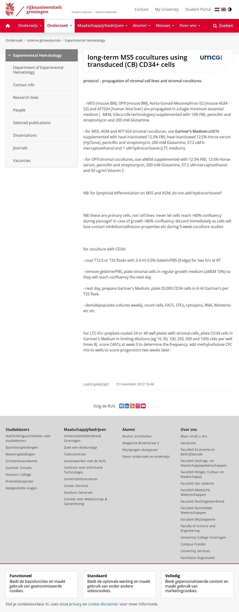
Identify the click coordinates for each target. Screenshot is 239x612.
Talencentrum (75, 454)
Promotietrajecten (20, 481)
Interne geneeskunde (43, 40)
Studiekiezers (17, 429)
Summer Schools (19, 467)
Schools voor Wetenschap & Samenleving (85, 501)
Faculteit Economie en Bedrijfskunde (198, 451)
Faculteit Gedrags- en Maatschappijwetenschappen (204, 463)
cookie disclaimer (103, 604)
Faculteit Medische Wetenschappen (195, 492)
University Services (195, 551)
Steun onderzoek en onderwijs (146, 456)
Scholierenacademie (21, 461)
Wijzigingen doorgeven (140, 449)
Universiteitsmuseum (80, 479)
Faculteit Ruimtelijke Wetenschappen (196, 510)
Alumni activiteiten (137, 436)
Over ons (189, 429)
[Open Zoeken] (223, 25)
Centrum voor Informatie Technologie (83, 469)
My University (167, 9)
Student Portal (198, 9)
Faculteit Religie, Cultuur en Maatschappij (202, 474)
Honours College (18, 474)
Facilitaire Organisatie (198, 557)
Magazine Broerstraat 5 (140, 443)
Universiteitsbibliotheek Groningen (82, 438)
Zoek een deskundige (80, 447)
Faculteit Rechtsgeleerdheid (202, 501)
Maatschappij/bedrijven (85, 429)
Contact (141, 9)
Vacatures (188, 443)
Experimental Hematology (37, 55)
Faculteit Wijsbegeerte (198, 519)
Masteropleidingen (20, 454)
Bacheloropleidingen (22, 447)
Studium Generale (78, 492)
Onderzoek (14, 40)
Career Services (76, 485)
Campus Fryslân (193, 544)
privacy (75, 604)
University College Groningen (203, 537)
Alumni (128, 429)
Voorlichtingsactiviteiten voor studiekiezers (28, 438)
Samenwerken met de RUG (85, 461)
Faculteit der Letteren (197, 483)
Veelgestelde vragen (21, 488)
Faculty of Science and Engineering (198, 528)
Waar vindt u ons (194, 436)
